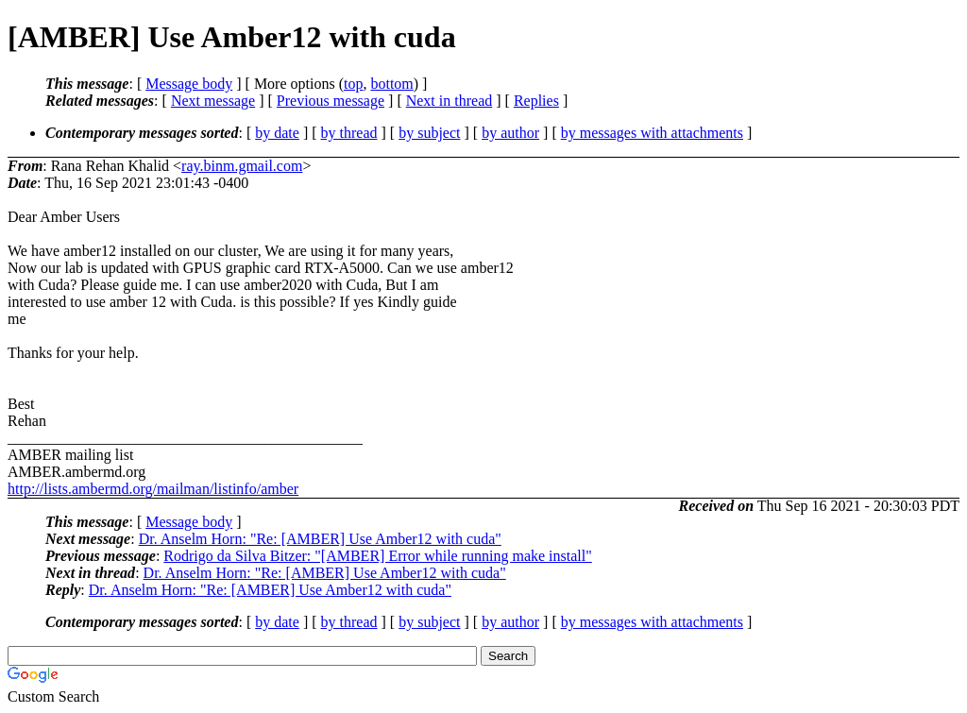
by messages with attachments (652, 133)
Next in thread (449, 101)
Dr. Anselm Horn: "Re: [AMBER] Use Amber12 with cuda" (320, 539)
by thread (349, 133)
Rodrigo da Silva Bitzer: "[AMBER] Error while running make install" (377, 556)
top (353, 84)
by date (277, 133)
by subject (429, 133)
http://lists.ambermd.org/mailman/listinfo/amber (153, 489)
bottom (391, 84)
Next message (213, 101)
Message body (188, 84)
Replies (536, 101)
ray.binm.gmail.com (241, 166)
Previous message (330, 101)
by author (510, 133)
